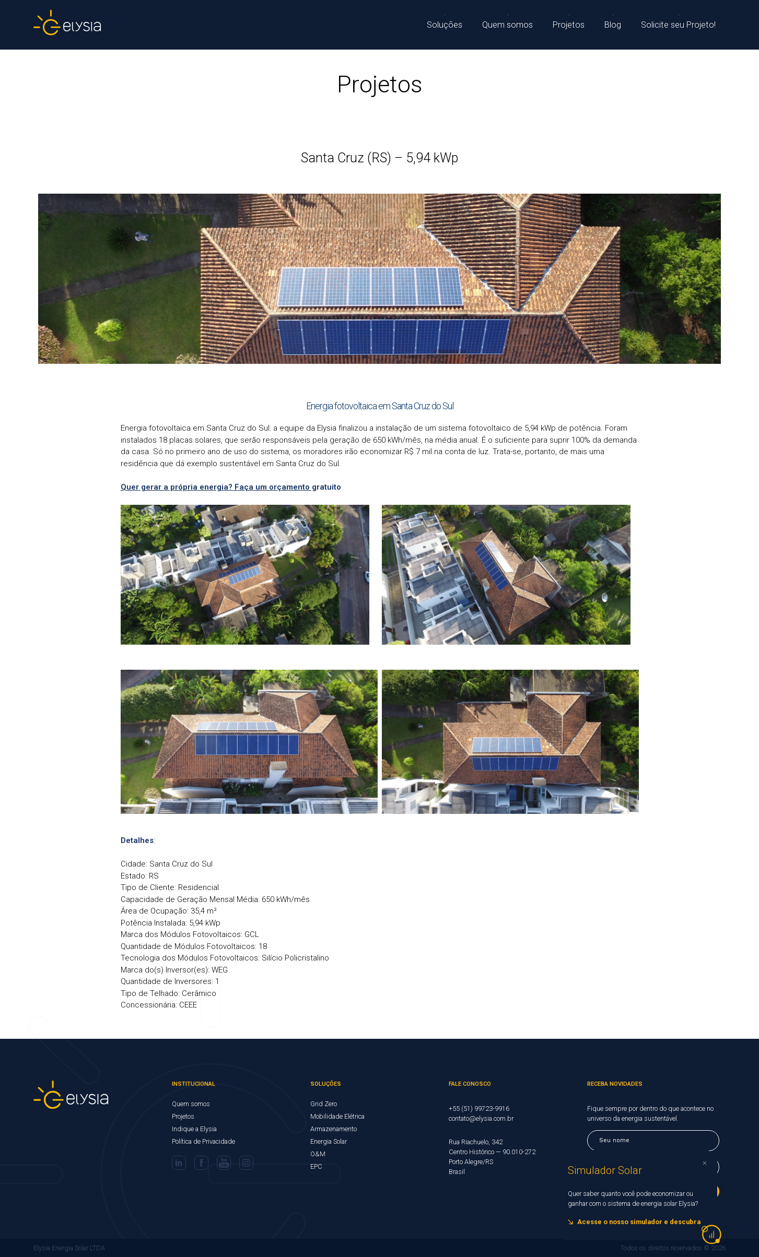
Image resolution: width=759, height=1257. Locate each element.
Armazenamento (333, 1129)
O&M (317, 1154)
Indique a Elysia (194, 1129)
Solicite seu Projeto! (681, 24)
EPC (316, 1166)
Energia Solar (328, 1141)
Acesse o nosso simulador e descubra (638, 1222)
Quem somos (514, 24)
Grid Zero (323, 1104)
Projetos (573, 24)
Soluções (452, 24)
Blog (618, 24)
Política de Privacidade (203, 1141)
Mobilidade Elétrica (337, 1116)
